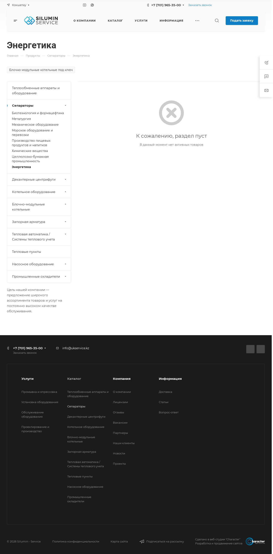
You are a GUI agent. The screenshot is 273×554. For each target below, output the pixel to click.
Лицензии (120, 402)
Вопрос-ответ (168, 412)
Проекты (119, 463)
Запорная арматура (39, 222)
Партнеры (120, 433)
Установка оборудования (39, 402)
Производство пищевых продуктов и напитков (31, 143)
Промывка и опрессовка (39, 391)
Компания (121, 379)
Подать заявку (242, 20)
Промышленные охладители (39, 276)
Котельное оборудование (39, 192)
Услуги (27, 379)
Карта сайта (119, 541)
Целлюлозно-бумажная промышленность (30, 159)
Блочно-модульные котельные (39, 206)
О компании (122, 391)
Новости (119, 453)
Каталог (74, 379)
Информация (170, 379)
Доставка (165, 391)
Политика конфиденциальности (75, 541)
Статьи (163, 402)
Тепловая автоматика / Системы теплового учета (39, 236)
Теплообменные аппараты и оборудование (36, 90)
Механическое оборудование (35, 125)
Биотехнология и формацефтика (38, 113)
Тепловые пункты (26, 252)
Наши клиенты (124, 443)
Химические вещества (30, 151)
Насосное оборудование (39, 264)
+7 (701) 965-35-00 (166, 5)
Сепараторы (39, 105)
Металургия (21, 119)
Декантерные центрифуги (39, 179)
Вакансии (120, 422)
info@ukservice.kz (75, 348)
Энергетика (21, 167)
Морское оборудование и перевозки (32, 132)
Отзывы (118, 412)
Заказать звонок (200, 5)
